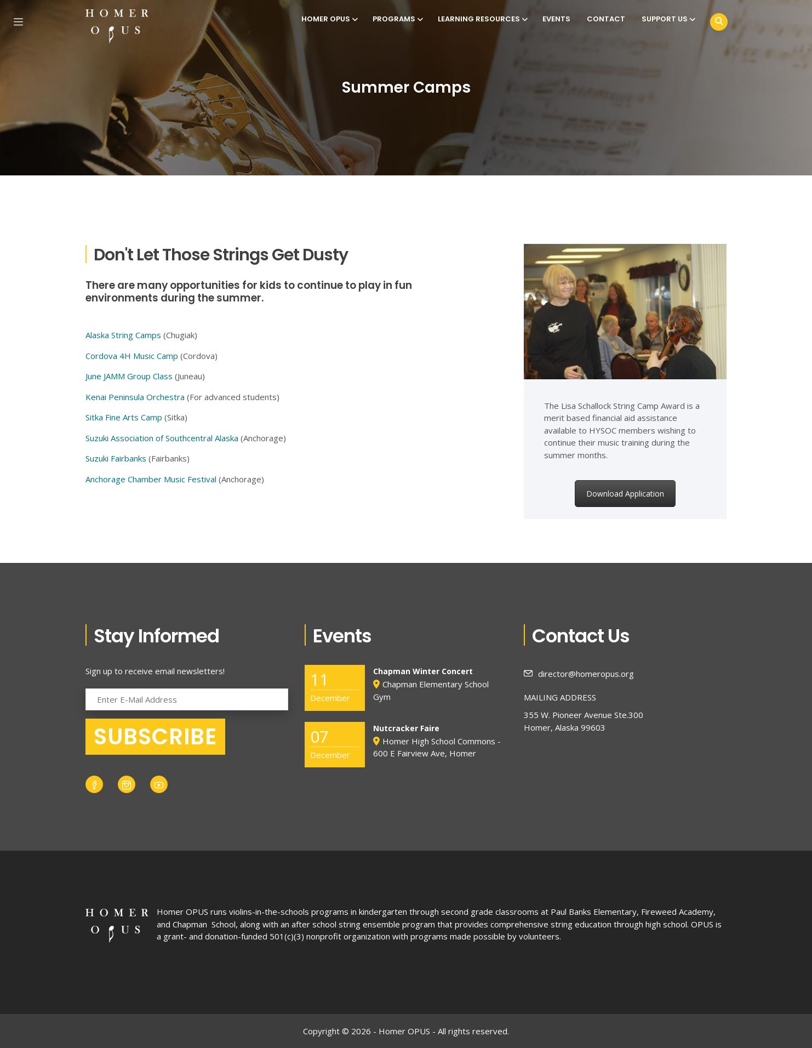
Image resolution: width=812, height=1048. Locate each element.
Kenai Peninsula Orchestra (135, 396)
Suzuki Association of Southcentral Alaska (161, 437)
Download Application (625, 493)
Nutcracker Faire (406, 728)
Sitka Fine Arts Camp (123, 417)
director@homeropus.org (579, 673)
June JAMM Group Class (129, 376)
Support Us (668, 19)
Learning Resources (482, 19)
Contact (606, 19)
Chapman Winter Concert (423, 671)
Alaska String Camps (123, 334)
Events (556, 19)
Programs (397, 19)
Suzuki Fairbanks (115, 458)
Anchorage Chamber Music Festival (150, 479)
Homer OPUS (328, 19)
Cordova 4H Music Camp (131, 355)
